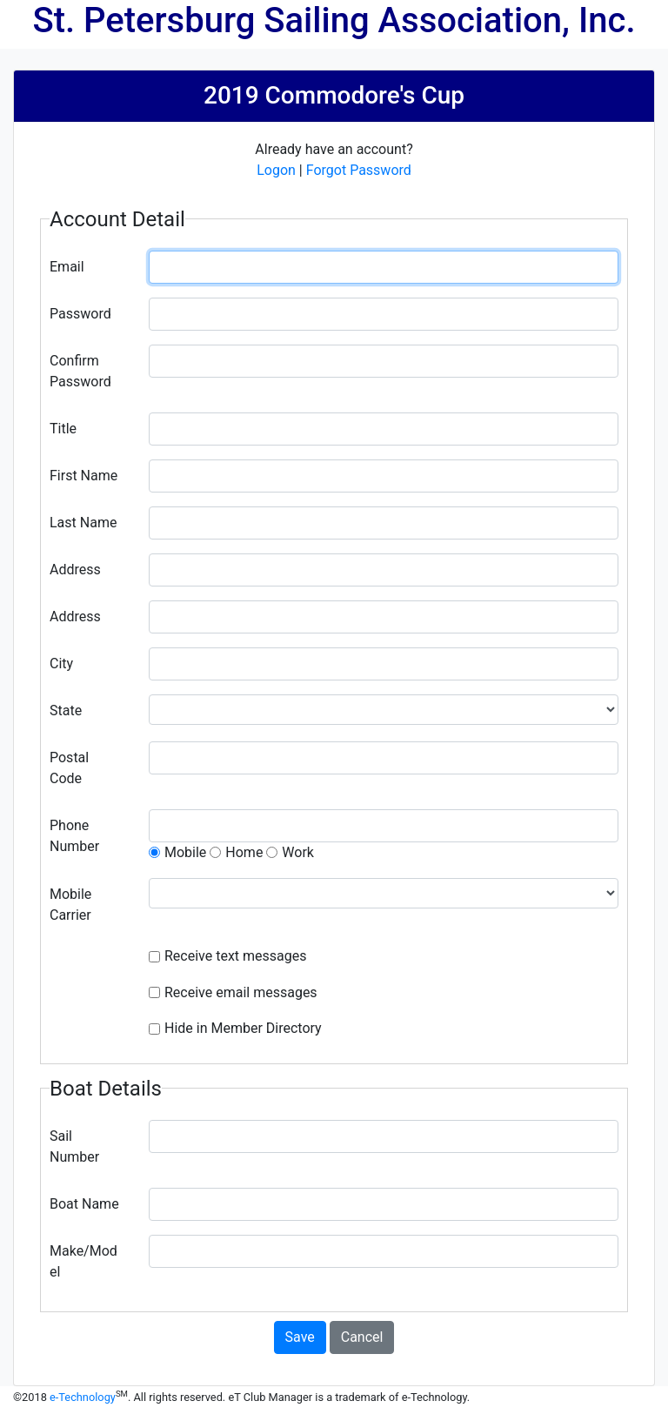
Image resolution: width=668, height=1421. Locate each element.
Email (67, 266)
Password (80, 313)
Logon (276, 170)
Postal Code (69, 768)
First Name (83, 475)
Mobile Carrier (70, 904)
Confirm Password (80, 371)
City (61, 663)
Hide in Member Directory (243, 1028)
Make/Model (83, 1261)
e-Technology (83, 1397)
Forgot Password (358, 170)
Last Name (83, 522)
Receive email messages (240, 992)
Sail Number (74, 1146)
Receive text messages (235, 956)
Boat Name (84, 1204)
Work (298, 852)
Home (244, 852)
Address (75, 569)
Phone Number (74, 836)
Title (63, 428)
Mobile (185, 852)
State (66, 710)
